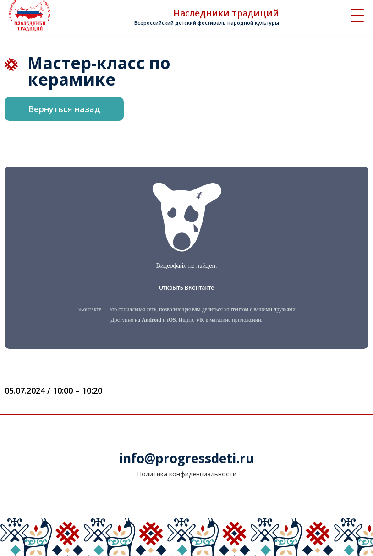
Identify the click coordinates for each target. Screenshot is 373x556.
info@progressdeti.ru (186, 458)
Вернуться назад (64, 108)
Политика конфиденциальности (186, 474)
